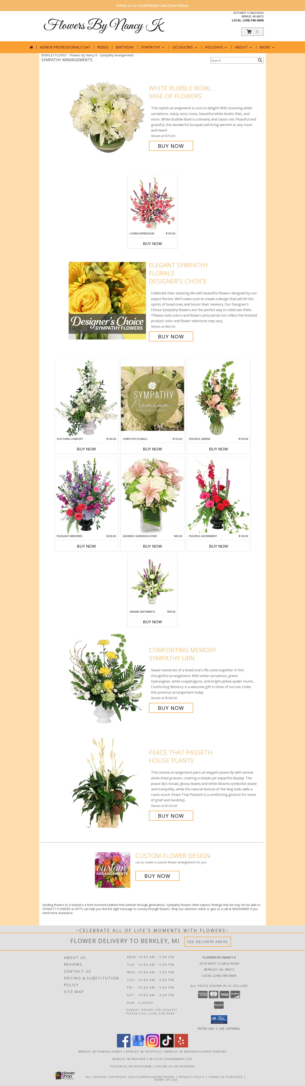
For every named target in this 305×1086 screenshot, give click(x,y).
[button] (252, 32)
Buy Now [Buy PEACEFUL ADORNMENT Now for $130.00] (218, 546)
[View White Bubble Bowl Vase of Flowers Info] (108, 117)
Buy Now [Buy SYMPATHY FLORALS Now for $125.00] (152, 449)
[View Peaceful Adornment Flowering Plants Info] (218, 495)
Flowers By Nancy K (102, 26)
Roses (103, 47)
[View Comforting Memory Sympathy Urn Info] (108, 679)
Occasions (185, 47)
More (267, 47)
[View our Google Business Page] (138, 1046)
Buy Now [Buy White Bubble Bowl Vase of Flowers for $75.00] (171, 145)
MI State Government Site (171, 1059)
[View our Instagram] (152, 1046)
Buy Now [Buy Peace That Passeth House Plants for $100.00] (171, 815)
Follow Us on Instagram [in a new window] (131, 1066)
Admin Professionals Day (65, 47)
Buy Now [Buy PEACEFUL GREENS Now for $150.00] (218, 449)
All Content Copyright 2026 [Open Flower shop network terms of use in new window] (111, 1077)
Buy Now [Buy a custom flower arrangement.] (157, 875)
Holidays (216, 47)
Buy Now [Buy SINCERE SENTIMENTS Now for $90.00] (152, 622)
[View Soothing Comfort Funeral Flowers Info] (86, 398)
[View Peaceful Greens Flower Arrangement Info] (218, 398)
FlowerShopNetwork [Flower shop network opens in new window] (156, 1077)
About (244, 47)
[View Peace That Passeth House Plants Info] (108, 784)
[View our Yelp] (181, 1046)
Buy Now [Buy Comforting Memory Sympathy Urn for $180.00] (171, 707)
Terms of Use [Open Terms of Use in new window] (165, 1079)
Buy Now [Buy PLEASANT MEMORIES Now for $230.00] (86, 546)
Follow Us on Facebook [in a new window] (175, 1066)
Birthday (125, 47)
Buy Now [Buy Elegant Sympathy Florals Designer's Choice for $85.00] (171, 336)
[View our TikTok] (167, 1046)
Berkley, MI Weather (129, 1059)
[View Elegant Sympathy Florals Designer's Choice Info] (108, 301)
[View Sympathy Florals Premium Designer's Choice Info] (152, 398)
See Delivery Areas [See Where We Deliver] (207, 941)
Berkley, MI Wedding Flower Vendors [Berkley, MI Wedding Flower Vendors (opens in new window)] (196, 1051)
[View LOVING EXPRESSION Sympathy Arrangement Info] (152, 204)
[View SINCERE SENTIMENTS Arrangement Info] (152, 582)
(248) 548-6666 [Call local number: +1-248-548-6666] (253, 20)
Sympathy (153, 47)
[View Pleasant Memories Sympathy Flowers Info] (86, 495)
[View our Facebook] (123, 1046)
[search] (260, 60)
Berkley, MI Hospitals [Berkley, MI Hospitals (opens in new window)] (143, 1051)
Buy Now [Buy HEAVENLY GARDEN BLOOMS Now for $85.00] (152, 546)
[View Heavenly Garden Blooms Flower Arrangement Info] (152, 495)
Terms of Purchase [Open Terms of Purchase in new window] (226, 1077)
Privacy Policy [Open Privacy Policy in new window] (192, 1077)
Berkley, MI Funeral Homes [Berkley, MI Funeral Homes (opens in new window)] (100, 1051)
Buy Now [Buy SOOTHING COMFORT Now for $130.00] (86, 449)
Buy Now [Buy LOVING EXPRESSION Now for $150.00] (152, 243)
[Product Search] (233, 60)
